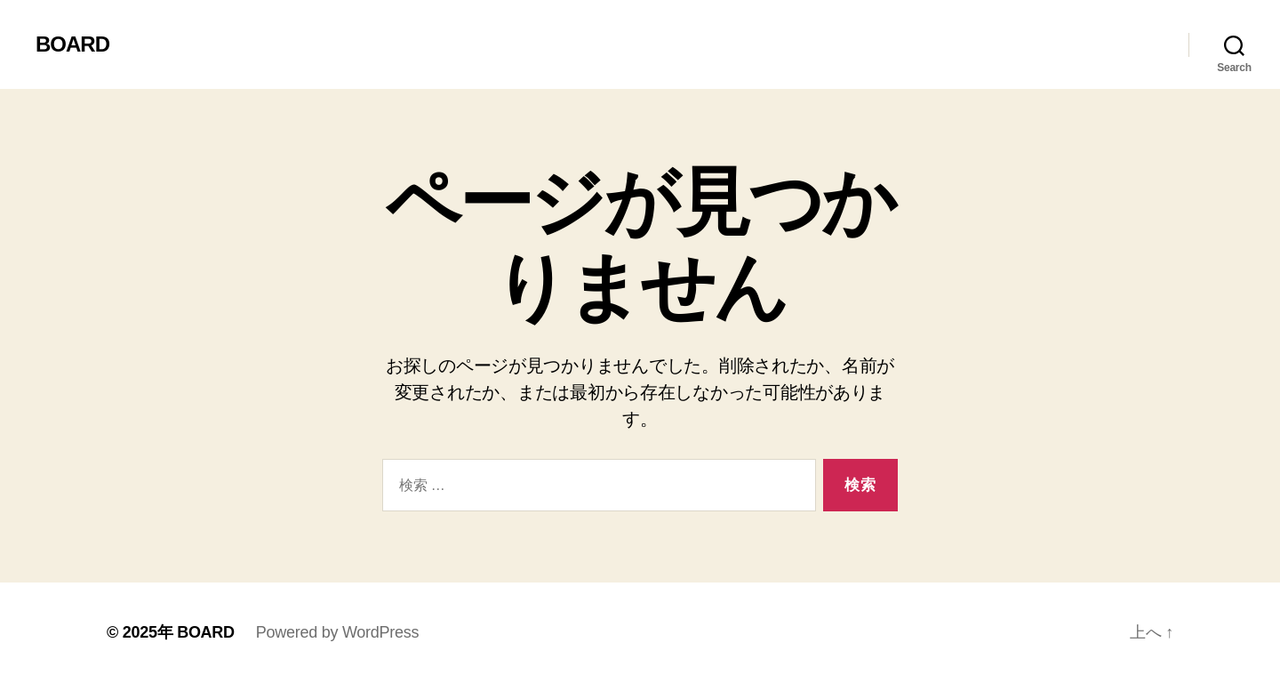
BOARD (72, 44)
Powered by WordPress (337, 632)
